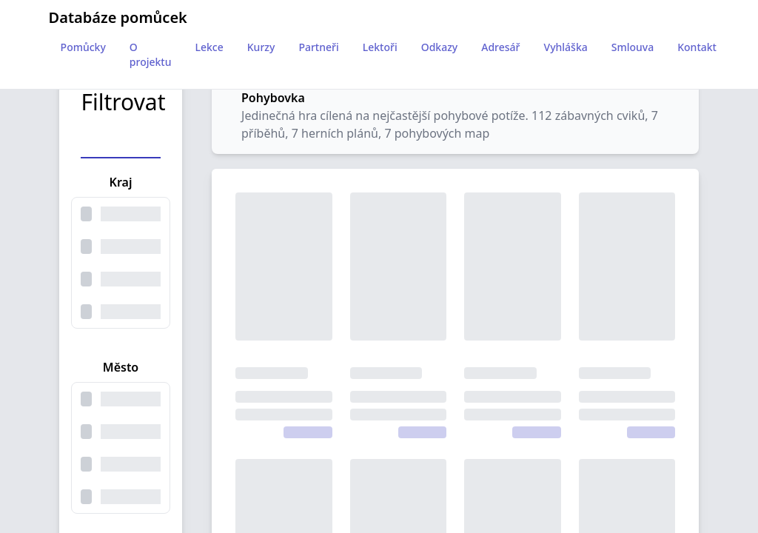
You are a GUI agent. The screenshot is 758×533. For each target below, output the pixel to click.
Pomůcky (83, 47)
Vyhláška (566, 47)
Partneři (318, 47)
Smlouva (632, 47)
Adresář (500, 47)
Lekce (209, 47)
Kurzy (261, 47)
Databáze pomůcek (118, 17)
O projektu (151, 54)
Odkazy (439, 47)
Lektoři (380, 47)
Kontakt (697, 47)
